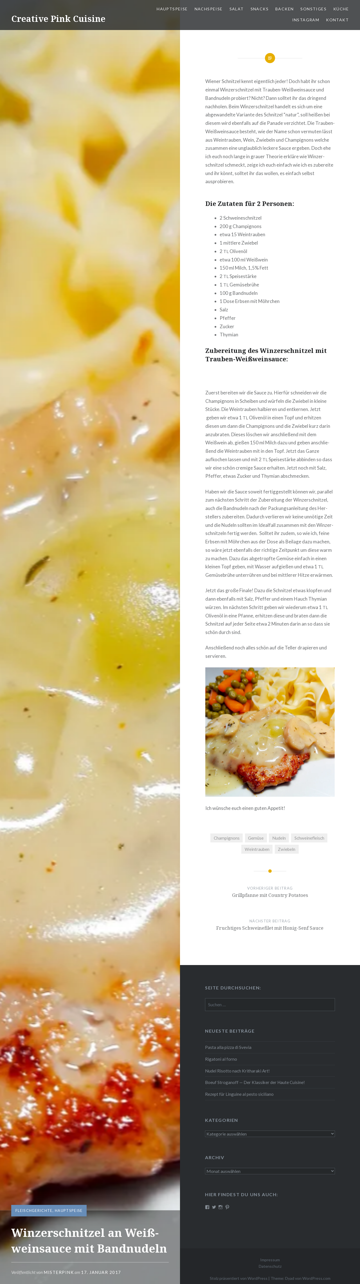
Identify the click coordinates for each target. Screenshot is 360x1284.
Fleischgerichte (34, 1210)
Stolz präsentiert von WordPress (238, 1278)
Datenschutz (270, 1266)
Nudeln (279, 837)
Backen (284, 8)
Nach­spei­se (209, 8)
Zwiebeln (286, 849)
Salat (237, 8)
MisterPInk (59, 1272)
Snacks (260, 8)
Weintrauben (257, 849)
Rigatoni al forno (221, 1059)
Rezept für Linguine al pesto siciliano (239, 1094)
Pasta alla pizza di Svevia (228, 1047)
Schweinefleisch (309, 837)
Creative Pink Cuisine (58, 18)
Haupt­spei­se (172, 8)
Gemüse (256, 837)
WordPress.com (316, 1278)
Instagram (306, 19)
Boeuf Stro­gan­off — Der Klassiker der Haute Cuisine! (255, 1082)
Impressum (270, 1259)
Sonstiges (313, 8)
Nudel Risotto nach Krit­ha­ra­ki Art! (237, 1070)
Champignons (227, 837)
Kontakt (337, 19)
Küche (341, 8)
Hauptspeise (68, 1210)
